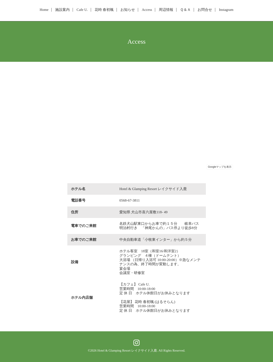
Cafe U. (82, 10)
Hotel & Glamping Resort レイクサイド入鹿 (127, 350)
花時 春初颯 (104, 10)
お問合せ (205, 10)
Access (147, 10)
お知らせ (127, 10)
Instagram (226, 10)
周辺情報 (166, 10)
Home (44, 10)
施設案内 (62, 10)
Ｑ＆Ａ (185, 10)
